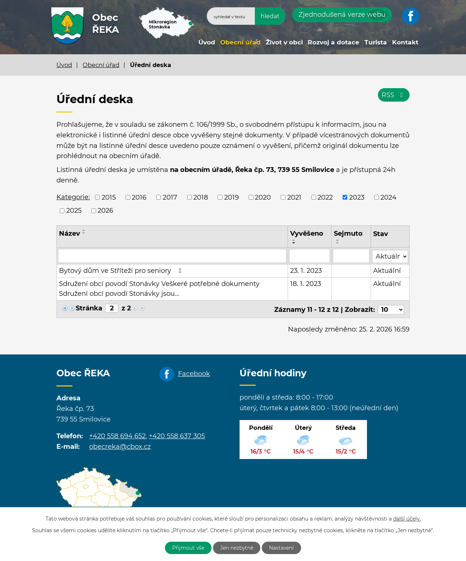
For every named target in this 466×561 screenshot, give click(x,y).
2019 (231, 197)
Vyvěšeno (307, 234)
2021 (294, 197)
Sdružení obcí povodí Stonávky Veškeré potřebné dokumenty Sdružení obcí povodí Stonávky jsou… (159, 288)
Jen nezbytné (237, 547)
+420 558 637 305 (177, 435)
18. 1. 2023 (306, 283)
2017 (170, 197)
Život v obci (284, 42)
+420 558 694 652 (117, 435)
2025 (74, 211)
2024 (388, 197)
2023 (356, 197)
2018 (200, 197)
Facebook (194, 372)
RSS (394, 95)
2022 (325, 197)
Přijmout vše (187, 547)
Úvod (206, 42)
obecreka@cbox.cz (120, 445)
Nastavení (283, 547)
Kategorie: (73, 197)
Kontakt (405, 42)
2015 (109, 197)
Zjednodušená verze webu (342, 15)
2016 (139, 197)
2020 (263, 197)
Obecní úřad (240, 42)
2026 (105, 211)
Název (69, 234)
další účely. (407, 518)
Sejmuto (348, 234)
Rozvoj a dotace (333, 42)
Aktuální (387, 270)
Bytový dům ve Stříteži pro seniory (122, 270)
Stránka (89, 308)
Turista (375, 42)
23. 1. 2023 (306, 270)
